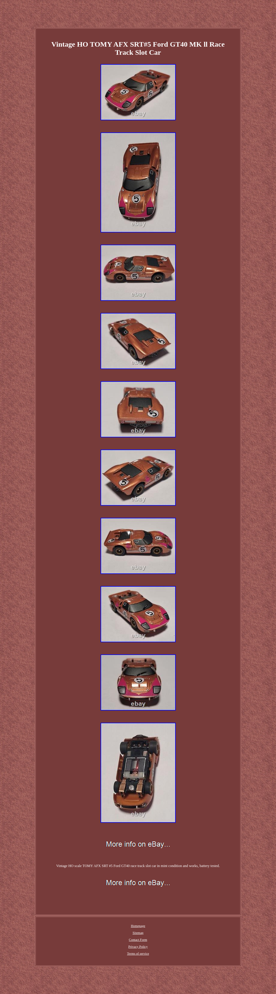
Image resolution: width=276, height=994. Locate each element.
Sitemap (137, 932)
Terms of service (138, 953)
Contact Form (138, 939)
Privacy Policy (137, 946)
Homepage (138, 926)
